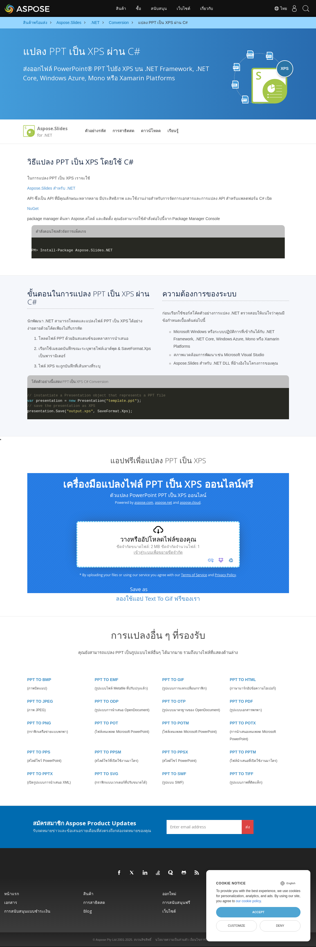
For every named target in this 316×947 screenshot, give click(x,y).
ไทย (275, 8)
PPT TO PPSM (108, 752)
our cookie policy (248, 901)
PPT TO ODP (107, 701)
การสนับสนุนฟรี (176, 902)
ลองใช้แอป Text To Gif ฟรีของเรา (158, 598)
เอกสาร (10, 902)
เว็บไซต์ (183, 8)
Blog (87, 911)
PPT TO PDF (241, 701)
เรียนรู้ (172, 130)
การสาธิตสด (123, 130)
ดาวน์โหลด (151, 130)
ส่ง (247, 827)
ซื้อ (138, 8)
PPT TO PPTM (243, 752)
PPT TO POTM (175, 723)
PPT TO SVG (106, 773)
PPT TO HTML (243, 679)
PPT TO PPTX (40, 773)
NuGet (33, 208)
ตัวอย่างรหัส (95, 130)
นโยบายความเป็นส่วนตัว (172, 939)
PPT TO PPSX (175, 752)
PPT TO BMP (39, 679)
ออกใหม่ (169, 893)
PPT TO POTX (243, 723)
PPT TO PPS (38, 752)
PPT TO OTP (174, 701)
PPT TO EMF (106, 679)
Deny (280, 925)
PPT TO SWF (174, 773)
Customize (236, 925)
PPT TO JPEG (40, 701)
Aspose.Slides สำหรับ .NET (51, 188)
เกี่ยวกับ (206, 8)
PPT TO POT (106, 723)
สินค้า (121, 8)
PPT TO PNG (39, 723)
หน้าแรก (11, 893)
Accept (258, 912)
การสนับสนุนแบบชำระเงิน (27, 911)
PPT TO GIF (173, 679)
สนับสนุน (159, 8)
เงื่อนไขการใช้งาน (202, 939)
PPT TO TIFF (242, 773)
